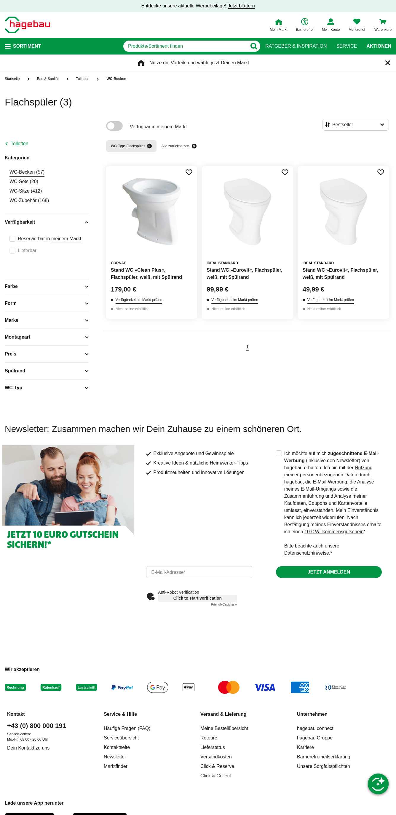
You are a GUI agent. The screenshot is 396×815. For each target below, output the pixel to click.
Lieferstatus (212, 747)
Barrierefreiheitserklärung (323, 756)
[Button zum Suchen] (253, 46)
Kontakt (16, 714)
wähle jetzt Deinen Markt (223, 62)
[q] (185, 46)
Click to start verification (197, 598)
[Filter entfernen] (149, 146)
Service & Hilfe (120, 714)
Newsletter (115, 756)
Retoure (208, 737)
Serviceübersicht (121, 737)
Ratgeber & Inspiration (296, 46)
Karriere (305, 747)
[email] (199, 572)
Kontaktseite (117, 747)
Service (346, 46)
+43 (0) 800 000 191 (36, 725)
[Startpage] (27, 25)
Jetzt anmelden (329, 571)
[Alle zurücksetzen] (194, 146)
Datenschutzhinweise (306, 552)
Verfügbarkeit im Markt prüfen (139, 300)
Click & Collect (215, 775)
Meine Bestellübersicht (224, 728)
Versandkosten (216, 756)
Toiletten (19, 143)
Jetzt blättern (241, 5)
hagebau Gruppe (315, 737)
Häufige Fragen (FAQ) (127, 728)
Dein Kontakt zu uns (28, 747)
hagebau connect (315, 728)
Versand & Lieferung (223, 714)
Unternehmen (312, 714)
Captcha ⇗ (224, 604)
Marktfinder (115, 766)
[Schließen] (387, 62)
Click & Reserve (217, 766)
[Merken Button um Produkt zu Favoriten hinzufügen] (188, 172)
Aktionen (378, 46)
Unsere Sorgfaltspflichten (323, 766)
